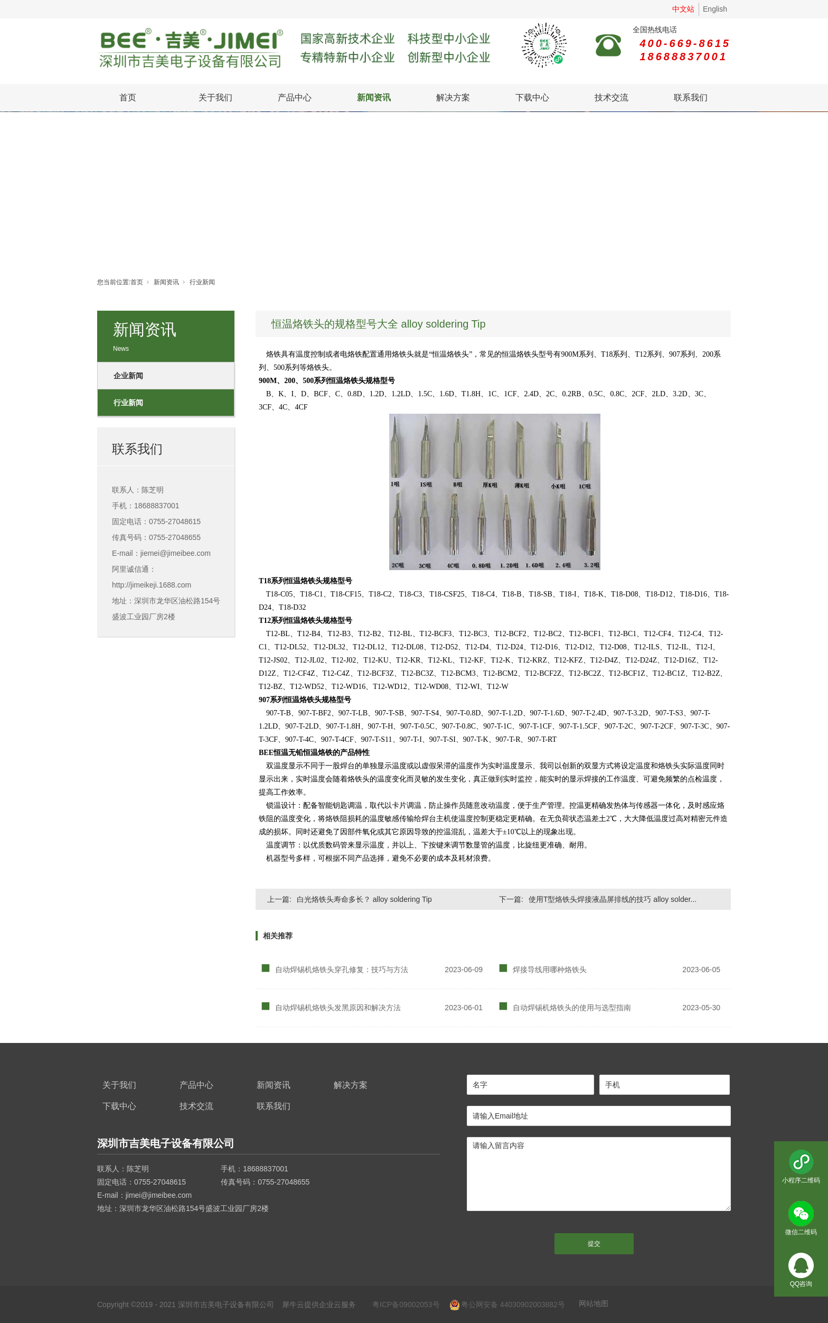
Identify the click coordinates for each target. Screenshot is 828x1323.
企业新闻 (128, 375)
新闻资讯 (374, 97)
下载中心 (532, 97)
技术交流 (611, 97)
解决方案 (453, 97)
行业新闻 (202, 282)
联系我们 (691, 97)
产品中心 (295, 97)
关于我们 (215, 97)
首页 (127, 97)
